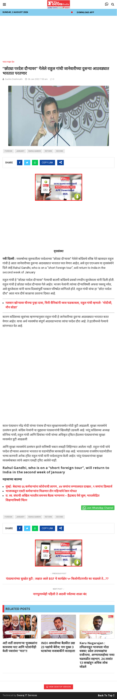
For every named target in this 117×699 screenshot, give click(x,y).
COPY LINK (47, 162)
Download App (85, 12)
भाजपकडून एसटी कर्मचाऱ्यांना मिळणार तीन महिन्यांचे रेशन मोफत (41, 491)
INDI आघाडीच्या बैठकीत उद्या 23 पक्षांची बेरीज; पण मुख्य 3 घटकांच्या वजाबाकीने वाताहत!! (58, 647)
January (20, 151)
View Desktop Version (58, 687)
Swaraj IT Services (27, 695)
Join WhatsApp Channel (97, 508)
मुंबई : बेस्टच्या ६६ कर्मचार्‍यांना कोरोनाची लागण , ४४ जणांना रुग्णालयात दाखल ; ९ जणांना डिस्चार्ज (59, 486)
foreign (8, 151)
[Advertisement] (58, 37)
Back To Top (106, 695)
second (59, 151)
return (48, 151)
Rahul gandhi (34, 151)
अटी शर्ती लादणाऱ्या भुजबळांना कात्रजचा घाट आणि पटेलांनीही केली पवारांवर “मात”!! (20, 647)
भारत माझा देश (8, 62)
